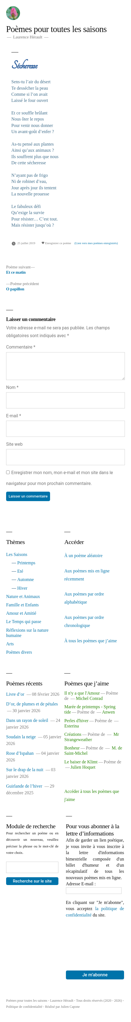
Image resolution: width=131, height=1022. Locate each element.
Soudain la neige (21, 736)
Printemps (26, 562)
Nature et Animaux (23, 596)
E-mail (13, 415)
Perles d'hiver (76, 720)
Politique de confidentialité (24, 1007)
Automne (25, 579)
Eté (20, 571)
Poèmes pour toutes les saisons (56, 29)
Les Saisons (16, 554)
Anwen (108, 712)
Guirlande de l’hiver (24, 786)
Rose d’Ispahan (20, 753)
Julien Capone (70, 1007)
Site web (14, 444)
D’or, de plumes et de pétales (32, 704)
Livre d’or (15, 694)
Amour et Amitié (21, 613)
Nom (12, 387)
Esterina (71, 726)
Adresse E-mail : (81, 883)
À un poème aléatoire (83, 555)
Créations (72, 734)
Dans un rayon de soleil (27, 720)
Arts (10, 643)
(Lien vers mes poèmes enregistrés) (96, 243)
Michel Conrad (89, 698)
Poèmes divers (19, 652)
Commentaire (20, 347)
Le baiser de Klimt (81, 761)
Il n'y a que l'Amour (82, 693)
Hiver (22, 588)
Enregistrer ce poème (56, 243)
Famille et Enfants (22, 604)
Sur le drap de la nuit (24, 769)
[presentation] (89, 938)
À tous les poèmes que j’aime (90, 640)
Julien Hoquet (83, 767)
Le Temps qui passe (23, 621)
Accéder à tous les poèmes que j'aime (91, 795)
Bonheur (72, 748)
